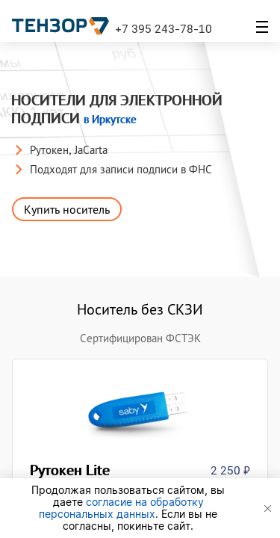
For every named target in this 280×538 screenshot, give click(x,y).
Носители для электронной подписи (117, 110)
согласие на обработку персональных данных (121, 507)
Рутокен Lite (73, 470)
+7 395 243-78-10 (163, 28)
